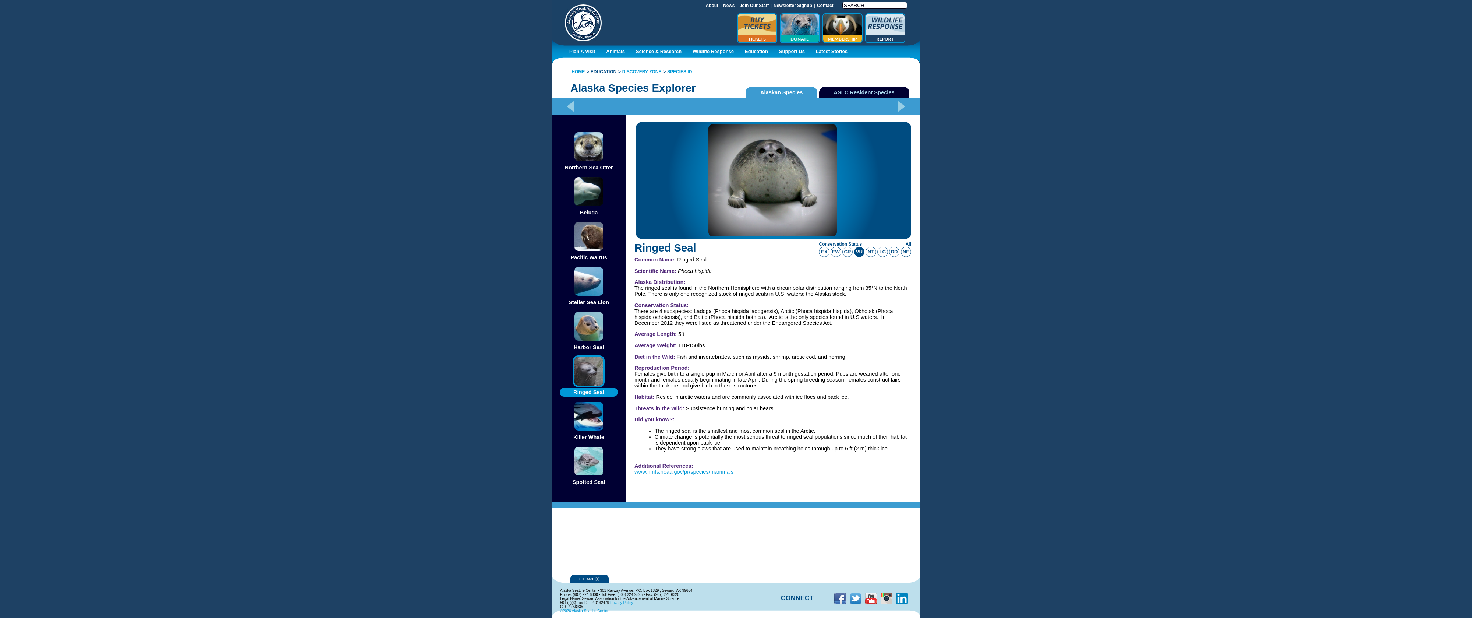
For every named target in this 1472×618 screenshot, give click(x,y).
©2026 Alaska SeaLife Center (584, 611)
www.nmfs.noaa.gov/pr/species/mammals (683, 472)
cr (847, 251)
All (908, 244)
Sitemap (589, 579)
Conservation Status (840, 244)
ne (906, 251)
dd (894, 251)
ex (824, 251)
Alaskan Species (781, 92)
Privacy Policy (621, 603)
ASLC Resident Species (864, 92)
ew (836, 251)
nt (871, 251)
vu (859, 251)
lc (883, 251)
